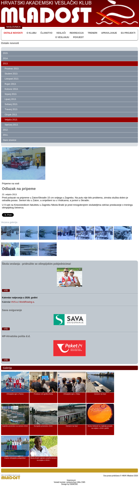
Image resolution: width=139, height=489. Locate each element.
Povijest (78, 37)
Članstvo (46, 33)
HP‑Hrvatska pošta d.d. (16, 336)
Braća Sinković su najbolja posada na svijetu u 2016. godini (100, 427)
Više (6, 290)
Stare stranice (9, 140)
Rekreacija (77, 33)
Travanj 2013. (11, 109)
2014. (5, 58)
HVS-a (14, 302)
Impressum (71, 480)
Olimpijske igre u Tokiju (71, 394)
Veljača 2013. (11, 119)
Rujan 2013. (10, 84)
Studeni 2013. (11, 73)
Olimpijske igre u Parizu (15, 394)
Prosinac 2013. (12, 68)
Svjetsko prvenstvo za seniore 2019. (15, 426)
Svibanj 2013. (11, 104)
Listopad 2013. (12, 78)
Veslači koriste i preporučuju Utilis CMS (69, 482)
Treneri (92, 33)
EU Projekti (128, 33)
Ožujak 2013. (11, 114)
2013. (5, 63)
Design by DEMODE (69, 484)
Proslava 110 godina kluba (43, 394)
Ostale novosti (13, 33)
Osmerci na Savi (100, 394)
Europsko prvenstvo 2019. (43, 426)
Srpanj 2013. (11, 94)
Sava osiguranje (12, 310)
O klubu (31, 33)
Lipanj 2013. (10, 99)
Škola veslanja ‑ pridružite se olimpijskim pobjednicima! (36, 263)
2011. (5, 135)
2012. (5, 130)
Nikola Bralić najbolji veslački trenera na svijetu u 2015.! (43, 459)
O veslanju (62, 37)
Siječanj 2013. (11, 124)
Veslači (61, 33)
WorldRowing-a (26, 302)
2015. (5, 53)
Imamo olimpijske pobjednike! (15, 458)
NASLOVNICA (13, 27)
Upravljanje (109, 33)
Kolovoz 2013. (11, 89)
